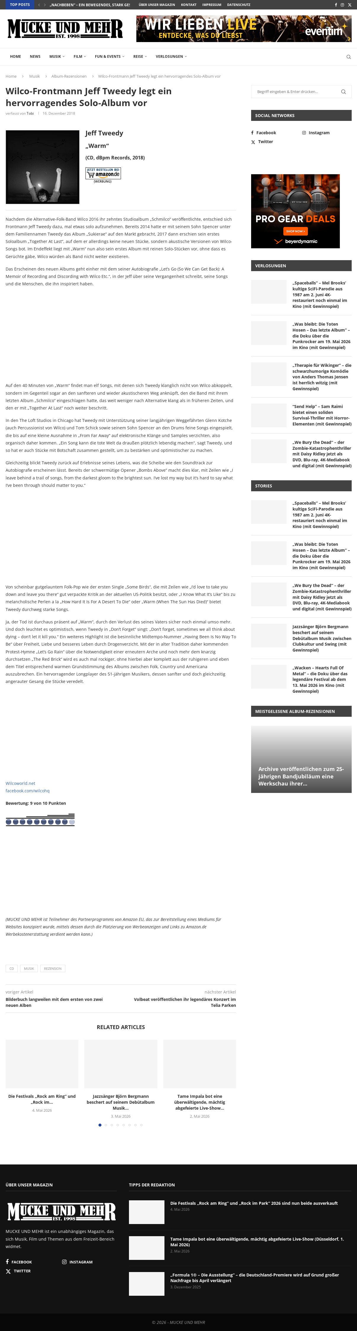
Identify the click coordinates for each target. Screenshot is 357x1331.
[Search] (349, 56)
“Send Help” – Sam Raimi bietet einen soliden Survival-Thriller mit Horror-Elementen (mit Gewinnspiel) (322, 415)
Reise (138, 56)
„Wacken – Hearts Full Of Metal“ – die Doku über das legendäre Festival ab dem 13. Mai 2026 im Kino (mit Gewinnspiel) (320, 679)
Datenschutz (238, 4)
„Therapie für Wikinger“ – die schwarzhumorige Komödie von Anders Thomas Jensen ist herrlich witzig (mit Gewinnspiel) (322, 376)
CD (11, 968)
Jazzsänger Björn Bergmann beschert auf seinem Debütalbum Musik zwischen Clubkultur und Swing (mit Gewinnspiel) (322, 638)
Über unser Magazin (157, 4)
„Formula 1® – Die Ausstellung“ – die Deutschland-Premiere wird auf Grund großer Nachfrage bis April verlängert (254, 1278)
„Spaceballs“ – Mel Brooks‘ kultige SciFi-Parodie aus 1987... (108, 4)
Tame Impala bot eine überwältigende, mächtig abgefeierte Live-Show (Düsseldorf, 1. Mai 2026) (257, 1242)
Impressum (211, 4)
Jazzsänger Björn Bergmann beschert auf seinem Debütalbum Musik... (121, 1102)
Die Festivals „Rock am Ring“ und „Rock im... (42, 1099)
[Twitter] (350, 4)
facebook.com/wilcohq (28, 791)
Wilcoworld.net (20, 783)
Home (15, 56)
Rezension (53, 968)
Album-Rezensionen (69, 76)
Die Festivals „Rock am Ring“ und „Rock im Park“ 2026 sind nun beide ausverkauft (254, 1203)
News (35, 56)
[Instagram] (342, 4)
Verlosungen (169, 56)
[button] (39, 4)
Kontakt (188, 4)
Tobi (30, 113)
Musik (55, 56)
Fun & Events (108, 56)
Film (78, 56)
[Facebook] (336, 4)
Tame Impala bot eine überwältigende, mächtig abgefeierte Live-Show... (199, 1102)
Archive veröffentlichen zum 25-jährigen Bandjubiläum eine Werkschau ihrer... (301, 776)
